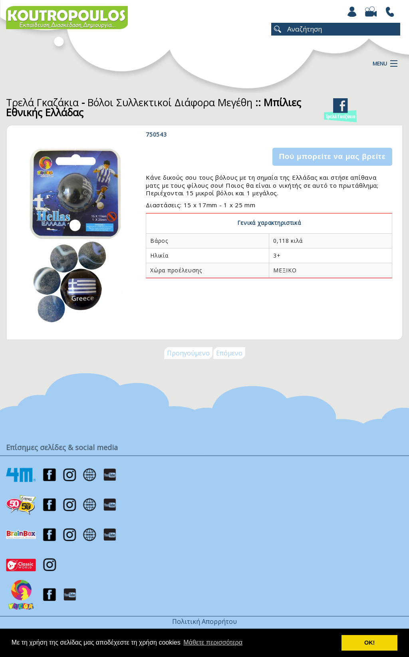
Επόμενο (229, 353)
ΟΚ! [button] (369, 642)
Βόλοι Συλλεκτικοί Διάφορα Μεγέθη (169, 102)
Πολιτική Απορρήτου (204, 621)
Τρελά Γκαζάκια (42, 102)
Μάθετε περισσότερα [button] (212, 642)
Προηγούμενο (188, 353)
